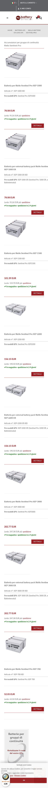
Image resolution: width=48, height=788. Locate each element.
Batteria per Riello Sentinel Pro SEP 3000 (23, 501)
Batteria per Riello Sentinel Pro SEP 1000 (23, 85)
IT (14, 3)
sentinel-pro (31, 33)
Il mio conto (24, 8)
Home (10, 30)
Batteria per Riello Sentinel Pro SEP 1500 (23, 253)
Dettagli (38, 126)
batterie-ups (20, 30)
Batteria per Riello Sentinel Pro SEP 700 (22, 669)
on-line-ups (18, 33)
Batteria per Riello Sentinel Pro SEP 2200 (23, 334)
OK (24, 780)
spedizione (26, 116)
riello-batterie (34, 30)
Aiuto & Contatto (28, 3)
